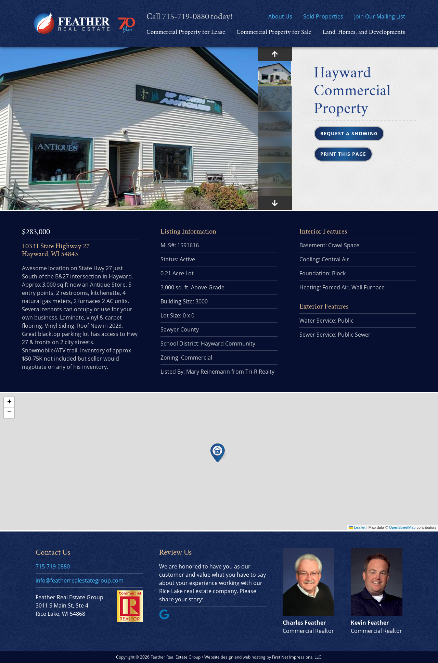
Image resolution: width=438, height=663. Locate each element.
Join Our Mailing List (379, 16)
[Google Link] (167, 617)
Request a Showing (349, 133)
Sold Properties (323, 16)
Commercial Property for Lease (185, 32)
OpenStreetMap (402, 527)
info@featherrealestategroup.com (80, 580)
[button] (218, 452)
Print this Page (343, 154)
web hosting (254, 657)
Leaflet (357, 527)
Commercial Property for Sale (273, 32)
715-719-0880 (185, 16)
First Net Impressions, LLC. (297, 657)
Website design (218, 657)
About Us (280, 16)
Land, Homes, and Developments (364, 32)
